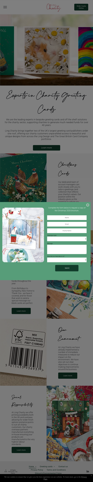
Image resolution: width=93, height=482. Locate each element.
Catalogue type (51, 235)
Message (50, 243)
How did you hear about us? (55, 256)
